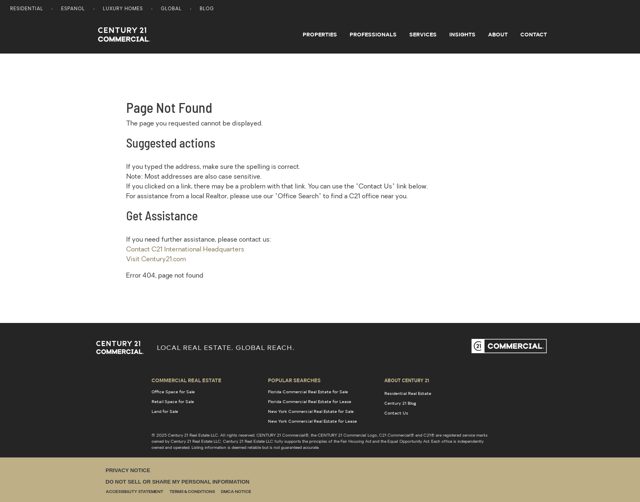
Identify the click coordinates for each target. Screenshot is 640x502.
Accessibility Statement (134, 492)
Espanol (73, 9)
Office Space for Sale (173, 391)
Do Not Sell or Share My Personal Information (178, 482)
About (498, 34)
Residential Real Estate (407, 393)
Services (423, 34)
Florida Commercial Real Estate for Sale (308, 391)
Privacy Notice (128, 470)
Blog (207, 9)
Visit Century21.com (156, 259)
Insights (462, 34)
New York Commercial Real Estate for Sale (311, 411)
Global (171, 9)
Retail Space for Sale (173, 401)
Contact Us (396, 413)
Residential (26, 9)
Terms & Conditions (192, 492)
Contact (533, 34)
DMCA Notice (236, 492)
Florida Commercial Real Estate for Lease (309, 401)
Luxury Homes (123, 9)
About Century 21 (406, 380)
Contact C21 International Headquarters (185, 250)
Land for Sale (165, 411)
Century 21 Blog (400, 403)
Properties (320, 34)
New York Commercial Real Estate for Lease (312, 421)
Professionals (373, 34)
